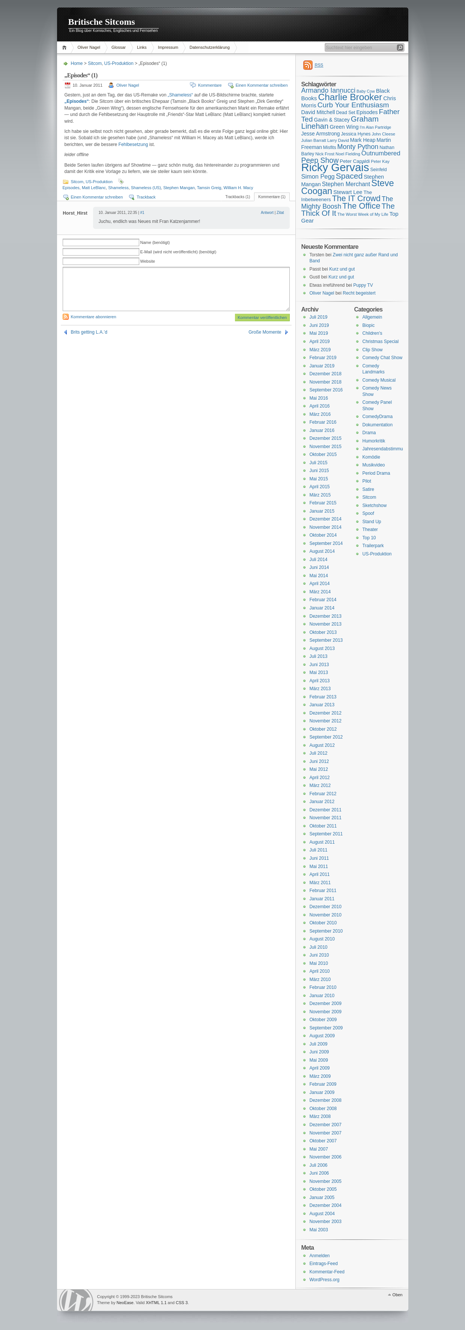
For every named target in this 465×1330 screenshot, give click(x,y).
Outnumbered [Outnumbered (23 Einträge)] (380, 153)
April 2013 (320, 680)
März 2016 (320, 414)
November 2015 (326, 446)
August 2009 (322, 1035)
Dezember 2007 (326, 1124)
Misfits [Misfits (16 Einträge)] (329, 147)
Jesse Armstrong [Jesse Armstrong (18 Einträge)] (320, 134)
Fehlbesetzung (133, 144)
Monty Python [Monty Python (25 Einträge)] (358, 146)
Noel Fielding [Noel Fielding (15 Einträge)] (348, 154)
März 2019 (320, 349)
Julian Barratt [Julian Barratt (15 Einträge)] (313, 140)
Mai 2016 (319, 398)
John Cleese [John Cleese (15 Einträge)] (383, 134)
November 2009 (326, 1011)
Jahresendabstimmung (385, 448)
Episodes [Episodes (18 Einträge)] (367, 112)
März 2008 (320, 1116)
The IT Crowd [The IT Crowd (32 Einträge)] (356, 198)
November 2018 (326, 382)
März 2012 (320, 785)
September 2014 (326, 543)
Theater (370, 529)
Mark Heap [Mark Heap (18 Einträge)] (363, 140)
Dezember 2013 (326, 616)
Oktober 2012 (323, 729)
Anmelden (320, 1255)
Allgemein (372, 317)
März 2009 (320, 1076)
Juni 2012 (319, 761)
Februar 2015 (323, 503)
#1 (142, 213)
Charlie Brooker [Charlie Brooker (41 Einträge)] (350, 97)
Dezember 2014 (326, 519)
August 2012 (322, 745)
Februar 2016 (323, 422)
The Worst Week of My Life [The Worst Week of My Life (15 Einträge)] (362, 214)
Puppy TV (363, 285)
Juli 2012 (319, 753)
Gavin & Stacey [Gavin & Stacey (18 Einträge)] (331, 120)
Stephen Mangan (179, 187)
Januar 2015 (322, 511)
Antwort (267, 213)
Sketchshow (375, 505)
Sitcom (95, 63)
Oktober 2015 (323, 454)
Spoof (368, 513)
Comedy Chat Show (383, 357)
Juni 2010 (319, 955)
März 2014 (320, 591)
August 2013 (322, 648)
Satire (368, 489)
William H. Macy (238, 187)
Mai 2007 (319, 1149)
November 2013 (326, 624)
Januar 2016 (322, 430)
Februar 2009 (323, 1084)
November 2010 (326, 915)
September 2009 (326, 1028)
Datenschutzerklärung (210, 47)
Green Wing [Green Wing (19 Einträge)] (344, 127)
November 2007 (326, 1133)
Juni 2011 (319, 858)
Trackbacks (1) (237, 197)
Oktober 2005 (323, 1189)
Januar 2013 (322, 704)
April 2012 (320, 777)
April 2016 (320, 406)
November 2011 (326, 817)
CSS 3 (182, 1302)
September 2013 (326, 640)
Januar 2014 (322, 608)
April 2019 (320, 341)
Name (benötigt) (155, 242)
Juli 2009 (319, 1044)
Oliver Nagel (89, 47)
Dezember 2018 (326, 373)
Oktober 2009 (323, 1019)
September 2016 (326, 390)
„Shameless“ (180, 95)
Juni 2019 (319, 325)
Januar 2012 (322, 801)
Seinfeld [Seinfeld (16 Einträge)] (378, 169)
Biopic (369, 325)
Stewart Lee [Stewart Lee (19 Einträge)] (347, 192)
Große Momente (264, 332)
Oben (398, 1294)
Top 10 (369, 537)
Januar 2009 (322, 1092)
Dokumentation (378, 424)
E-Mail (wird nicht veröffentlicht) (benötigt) (178, 252)
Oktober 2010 (323, 922)
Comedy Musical (379, 380)
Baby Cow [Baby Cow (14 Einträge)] (366, 91)
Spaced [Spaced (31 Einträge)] (349, 176)
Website (147, 261)
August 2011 (322, 842)
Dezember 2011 (326, 809)
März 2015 (320, 495)
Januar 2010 (322, 995)
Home (65, 47)
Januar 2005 (322, 1197)
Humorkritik (374, 441)
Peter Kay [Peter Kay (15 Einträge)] (380, 161)
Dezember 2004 (326, 1205)
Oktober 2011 (323, 826)
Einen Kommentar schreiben (262, 85)
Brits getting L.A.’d (89, 332)
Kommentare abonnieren (93, 316)
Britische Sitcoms (101, 22)
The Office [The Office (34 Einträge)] (361, 206)
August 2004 (322, 1213)
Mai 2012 (319, 769)
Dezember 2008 (326, 1100)
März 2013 (320, 688)
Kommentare (210, 85)
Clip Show (373, 349)
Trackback (146, 197)
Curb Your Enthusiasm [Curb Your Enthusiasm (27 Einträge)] (353, 105)
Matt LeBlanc (94, 187)
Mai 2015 (319, 478)
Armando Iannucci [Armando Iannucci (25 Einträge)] (328, 90)
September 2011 (326, 834)
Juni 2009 (319, 1052)
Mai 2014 (319, 575)
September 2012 (326, 737)
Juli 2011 (319, 850)
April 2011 (320, 874)
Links (142, 47)
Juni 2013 (319, 664)
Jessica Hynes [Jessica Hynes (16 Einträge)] (356, 134)
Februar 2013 (323, 697)
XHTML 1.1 (156, 1302)
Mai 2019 (319, 333)
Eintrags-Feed (324, 1263)
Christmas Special (381, 341)
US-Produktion (119, 63)
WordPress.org (325, 1279)
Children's (372, 333)
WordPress (76, 1300)
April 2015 (320, 486)
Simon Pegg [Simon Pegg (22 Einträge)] (318, 176)
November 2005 (326, 1181)
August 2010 (322, 939)
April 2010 (320, 971)
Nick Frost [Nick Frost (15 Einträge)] (324, 154)
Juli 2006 (319, 1165)
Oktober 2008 (323, 1108)
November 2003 (326, 1221)
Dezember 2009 (326, 1003)
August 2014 (322, 551)
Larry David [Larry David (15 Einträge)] (338, 140)
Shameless (118, 187)
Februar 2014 (323, 599)
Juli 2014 (319, 559)
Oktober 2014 (323, 535)
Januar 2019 (322, 366)
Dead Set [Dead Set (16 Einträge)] (345, 112)
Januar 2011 (322, 898)
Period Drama (376, 473)
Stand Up (372, 521)
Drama (369, 432)
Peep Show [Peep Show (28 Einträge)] (320, 160)
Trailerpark (373, 545)
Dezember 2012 (326, 713)
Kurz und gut (342, 269)
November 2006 (326, 1157)
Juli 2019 (319, 317)
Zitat (280, 213)
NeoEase (124, 1302)
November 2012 (326, 721)
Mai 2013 (319, 672)
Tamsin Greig (209, 187)
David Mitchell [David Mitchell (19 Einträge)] (318, 112)
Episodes (71, 187)
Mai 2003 (319, 1229)
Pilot (367, 481)
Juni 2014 (319, 567)
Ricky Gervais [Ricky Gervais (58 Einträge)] (335, 167)
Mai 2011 (319, 866)
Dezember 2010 (326, 906)
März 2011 (320, 882)
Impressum (168, 47)
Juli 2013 (319, 656)
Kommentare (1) (271, 197)
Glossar (118, 47)
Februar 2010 (323, 987)
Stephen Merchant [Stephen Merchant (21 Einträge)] (346, 184)
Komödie (371, 457)
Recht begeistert (359, 293)
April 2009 (320, 1068)
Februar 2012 (323, 793)
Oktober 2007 (323, 1140)
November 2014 (326, 527)
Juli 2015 (319, 462)
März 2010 (320, 979)
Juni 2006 (319, 1173)
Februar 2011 (323, 890)
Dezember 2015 (326, 438)
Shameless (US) (146, 187)
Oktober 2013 (323, 632)
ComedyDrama (378, 416)
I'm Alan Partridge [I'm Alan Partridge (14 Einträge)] (375, 127)
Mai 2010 (319, 963)
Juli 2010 (319, 947)
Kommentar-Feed (327, 1271)
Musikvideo (374, 465)
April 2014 (320, 583)
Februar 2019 (323, 357)
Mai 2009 (319, 1060)
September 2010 (326, 931)
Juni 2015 (319, 470)
